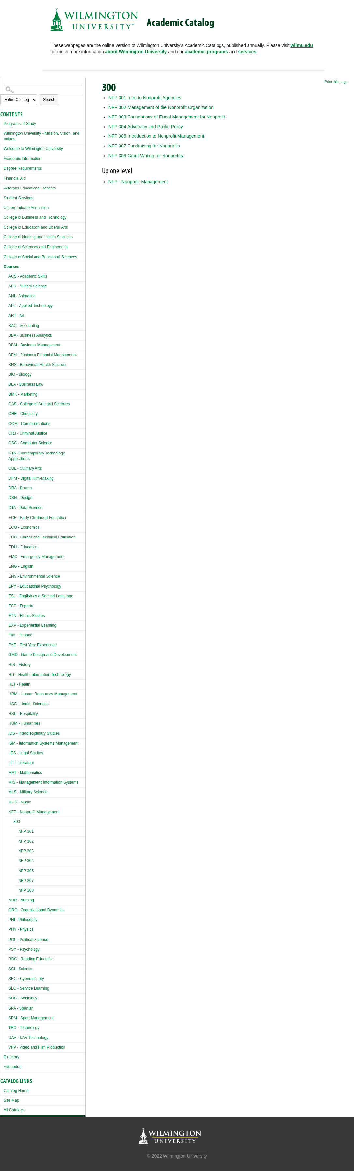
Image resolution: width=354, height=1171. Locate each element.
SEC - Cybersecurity (26, 978)
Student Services (18, 198)
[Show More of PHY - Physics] (6, 928)
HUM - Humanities (24, 723)
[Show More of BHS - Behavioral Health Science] (6, 363)
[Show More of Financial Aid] (2, 177)
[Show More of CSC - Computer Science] (6, 442)
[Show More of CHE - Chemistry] (6, 412)
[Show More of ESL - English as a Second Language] (6, 595)
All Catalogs (14, 1110)
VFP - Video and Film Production (36, 1047)
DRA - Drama (20, 488)
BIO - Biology (20, 374)
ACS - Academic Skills (27, 276)
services (247, 51)
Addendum (13, 1067)
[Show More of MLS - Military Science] (6, 791)
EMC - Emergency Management (36, 556)
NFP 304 (26, 860)
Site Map (11, 1100)
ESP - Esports (20, 606)
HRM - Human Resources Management (42, 694)
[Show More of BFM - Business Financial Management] (6, 354)
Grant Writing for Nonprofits (145, 155)
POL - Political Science (28, 939)
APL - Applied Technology (30, 305)
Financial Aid (15, 178)
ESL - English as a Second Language (40, 596)
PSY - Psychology (24, 949)
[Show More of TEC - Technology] (6, 1026)
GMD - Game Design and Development (42, 654)
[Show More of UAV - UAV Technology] (6, 1036)
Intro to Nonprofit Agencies (144, 97)
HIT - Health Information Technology (39, 674)
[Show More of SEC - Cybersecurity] (6, 977)
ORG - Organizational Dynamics (36, 910)
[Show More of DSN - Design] (6, 496)
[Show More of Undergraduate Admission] (2, 206)
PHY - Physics (20, 929)
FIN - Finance (20, 635)
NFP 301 (26, 831)
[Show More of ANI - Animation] (6, 295)
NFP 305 (26, 871)
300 (16, 821)
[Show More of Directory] (2, 1056)
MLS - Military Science (27, 792)
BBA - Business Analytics (30, 335)
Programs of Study (20, 123)
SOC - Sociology (22, 998)
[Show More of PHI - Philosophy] (6, 918)
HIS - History (19, 664)
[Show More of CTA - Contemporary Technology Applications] (6, 452)
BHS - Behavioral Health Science (37, 364)
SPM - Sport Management (31, 1018)
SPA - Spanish (21, 1008)
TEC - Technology (23, 1027)
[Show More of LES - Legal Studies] (6, 752)
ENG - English (20, 566)
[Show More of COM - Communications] (6, 422)
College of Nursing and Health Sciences (38, 237)
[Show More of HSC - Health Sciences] (6, 703)
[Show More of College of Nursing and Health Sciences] (2, 236)
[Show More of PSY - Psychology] (6, 948)
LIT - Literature (21, 762)
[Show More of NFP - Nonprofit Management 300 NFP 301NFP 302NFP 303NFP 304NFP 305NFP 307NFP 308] (6, 811)
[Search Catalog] (43, 89)
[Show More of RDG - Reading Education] (6, 958)
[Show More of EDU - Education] (6, 546)
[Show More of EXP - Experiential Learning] (6, 624)
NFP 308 (26, 890)
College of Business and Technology (35, 217)
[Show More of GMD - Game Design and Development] (6, 653)
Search (49, 99)
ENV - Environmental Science (34, 576)
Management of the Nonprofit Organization (161, 107)
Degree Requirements (23, 168)
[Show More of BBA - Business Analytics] (6, 334)
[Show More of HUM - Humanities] (6, 722)
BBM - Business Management (34, 345)
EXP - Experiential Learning (32, 625)
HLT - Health (19, 684)
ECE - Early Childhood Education (37, 517)
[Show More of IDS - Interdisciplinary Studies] (6, 732)
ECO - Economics (23, 527)
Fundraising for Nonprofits (144, 145)
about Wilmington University (136, 51)
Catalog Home (16, 1090)
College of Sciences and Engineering (36, 247)
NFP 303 (26, 851)
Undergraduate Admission (26, 207)
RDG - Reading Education (31, 959)
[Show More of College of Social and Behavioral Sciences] (2, 256)
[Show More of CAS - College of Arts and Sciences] (6, 403)
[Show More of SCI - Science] (6, 968)
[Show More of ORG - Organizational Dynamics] (6, 909)
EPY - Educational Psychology (34, 586)
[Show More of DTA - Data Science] (6, 506)
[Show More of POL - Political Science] (6, 938)
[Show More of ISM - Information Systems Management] (6, 742)
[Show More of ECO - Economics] (6, 526)
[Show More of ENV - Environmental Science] (6, 575)
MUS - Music (19, 802)
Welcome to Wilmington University (33, 148)
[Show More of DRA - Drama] (6, 487)
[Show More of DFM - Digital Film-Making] (6, 477)
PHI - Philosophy (22, 919)
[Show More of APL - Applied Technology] (6, 304)
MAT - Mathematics (25, 772)
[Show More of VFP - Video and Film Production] (6, 1046)
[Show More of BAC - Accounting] (6, 324)
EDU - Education (22, 547)
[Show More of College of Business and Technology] (2, 216)
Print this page (336, 82)
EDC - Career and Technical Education (42, 537)
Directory (11, 1057)
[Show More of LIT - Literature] (6, 761)
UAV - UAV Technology (28, 1037)
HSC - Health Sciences (28, 704)
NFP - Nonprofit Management (34, 812)
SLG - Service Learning (28, 988)
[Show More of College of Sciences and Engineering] (2, 246)
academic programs (206, 51)
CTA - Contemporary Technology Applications (36, 456)
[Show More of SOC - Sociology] (6, 997)
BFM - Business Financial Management (42, 355)
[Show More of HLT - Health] (6, 683)
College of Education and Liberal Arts (36, 227)
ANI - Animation (21, 296)
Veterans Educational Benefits (30, 188)
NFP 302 (26, 841)
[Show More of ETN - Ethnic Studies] (6, 614)
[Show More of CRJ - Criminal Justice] (6, 432)
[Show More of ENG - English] (6, 565)
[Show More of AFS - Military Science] (6, 285)
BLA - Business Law (25, 384)
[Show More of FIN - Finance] (6, 634)
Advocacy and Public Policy (145, 126)
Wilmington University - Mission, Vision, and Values (41, 136)
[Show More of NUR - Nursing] (6, 899)
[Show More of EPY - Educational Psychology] (6, 585)
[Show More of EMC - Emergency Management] (6, 555)
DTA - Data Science (25, 507)
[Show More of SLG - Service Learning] (6, 987)
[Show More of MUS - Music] (6, 801)
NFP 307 (26, 880)
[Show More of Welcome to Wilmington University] (2, 147)
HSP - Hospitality (23, 713)
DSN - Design (20, 497)
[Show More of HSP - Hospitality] (6, 712)
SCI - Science (20, 969)
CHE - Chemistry (23, 413)
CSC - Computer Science (30, 443)
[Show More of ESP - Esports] (6, 605)
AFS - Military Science (27, 286)
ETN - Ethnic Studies (26, 615)
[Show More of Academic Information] (2, 157)
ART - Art (16, 316)
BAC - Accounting (23, 325)
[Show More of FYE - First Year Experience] (6, 644)
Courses (11, 266)
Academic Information (22, 158)
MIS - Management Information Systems (43, 782)
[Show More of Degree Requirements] (2, 167)
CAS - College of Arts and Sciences (39, 404)
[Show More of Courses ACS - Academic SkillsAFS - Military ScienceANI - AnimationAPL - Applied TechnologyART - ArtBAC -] (2, 265)
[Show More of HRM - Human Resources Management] (6, 693)
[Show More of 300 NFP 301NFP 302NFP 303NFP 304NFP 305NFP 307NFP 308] (11, 822)
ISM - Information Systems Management (43, 743)
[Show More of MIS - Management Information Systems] (6, 781)
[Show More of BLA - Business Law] (6, 383)
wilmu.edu (301, 45)
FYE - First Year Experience (32, 645)
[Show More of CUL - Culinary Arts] (6, 467)
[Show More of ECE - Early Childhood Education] (6, 516)
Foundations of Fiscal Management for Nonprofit (166, 116)
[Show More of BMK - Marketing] (6, 393)
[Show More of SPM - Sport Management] (6, 1017)
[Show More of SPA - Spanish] (6, 1007)
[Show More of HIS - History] (6, 663)
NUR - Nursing (21, 900)
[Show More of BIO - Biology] (6, 373)
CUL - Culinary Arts (25, 468)
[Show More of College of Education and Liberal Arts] (2, 226)
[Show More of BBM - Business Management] (6, 344)
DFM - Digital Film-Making (31, 478)
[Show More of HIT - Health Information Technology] (6, 673)
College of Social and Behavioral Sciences (40, 257)
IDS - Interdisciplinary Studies (34, 733)
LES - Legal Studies (25, 753)
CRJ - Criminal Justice (27, 433)
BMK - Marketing (22, 394)
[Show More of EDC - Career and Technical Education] (6, 536)
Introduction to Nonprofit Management (156, 136)
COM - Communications (29, 423)
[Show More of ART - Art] (6, 315)
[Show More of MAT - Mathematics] (6, 771)
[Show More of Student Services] (2, 197)
